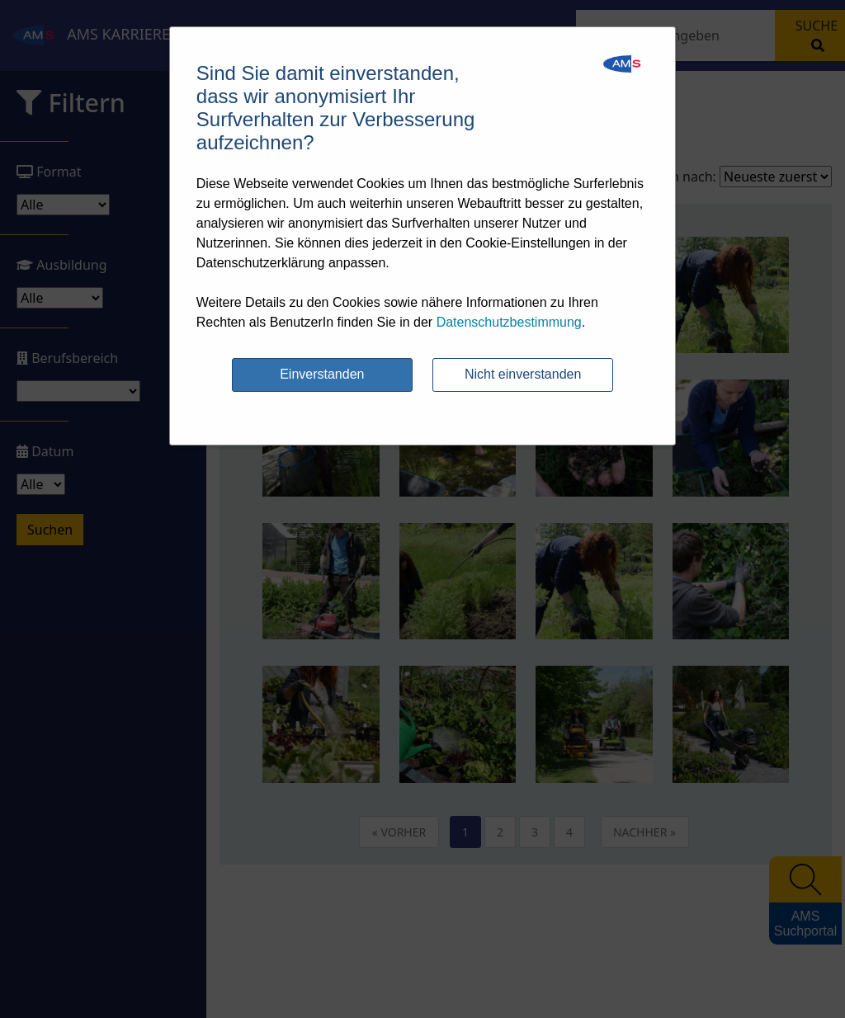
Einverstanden (322, 374)
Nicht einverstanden (523, 374)
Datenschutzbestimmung (509, 322)
